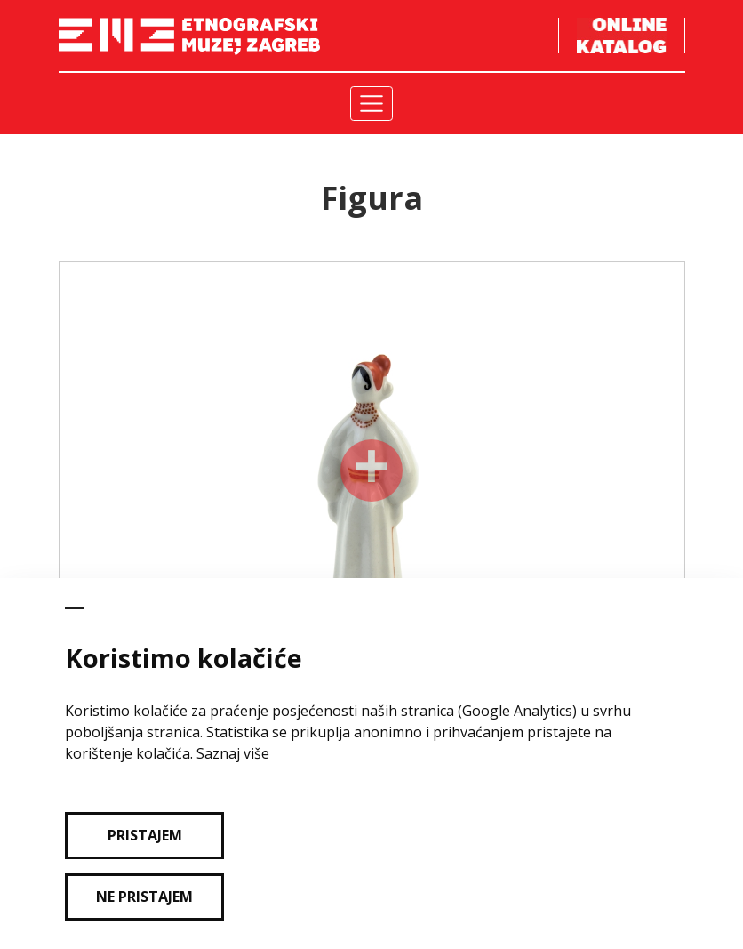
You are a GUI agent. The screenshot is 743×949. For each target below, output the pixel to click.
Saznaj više (232, 753)
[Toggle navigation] (372, 103)
